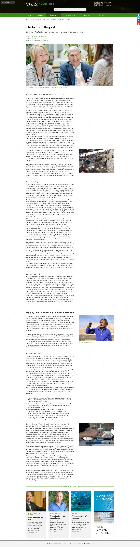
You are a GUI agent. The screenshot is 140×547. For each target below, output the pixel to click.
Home (29, 15)
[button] (138, 23)
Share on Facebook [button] (138, 15)
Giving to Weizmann (77, 544)
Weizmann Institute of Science (57, 544)
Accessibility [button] (6, 2)
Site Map (90, 544)
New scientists (70, 15)
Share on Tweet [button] (138, 17)
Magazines (86, 15)
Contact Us (102, 15)
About (40, 15)
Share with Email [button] (138, 20)
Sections (53, 15)
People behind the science (47, 19)
